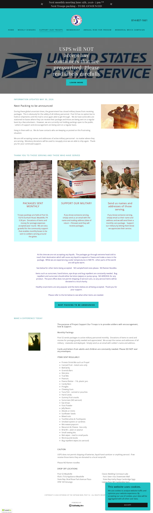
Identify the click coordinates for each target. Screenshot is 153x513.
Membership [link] (73, 30)
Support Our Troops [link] (51, 30)
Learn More (76, 82)
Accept (127, 508)
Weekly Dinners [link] (27, 30)
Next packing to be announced (76, 305)
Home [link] (11, 30)
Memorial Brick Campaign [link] (130, 30)
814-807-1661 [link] (139, 20)
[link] (76, 20)
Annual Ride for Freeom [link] (98, 30)
